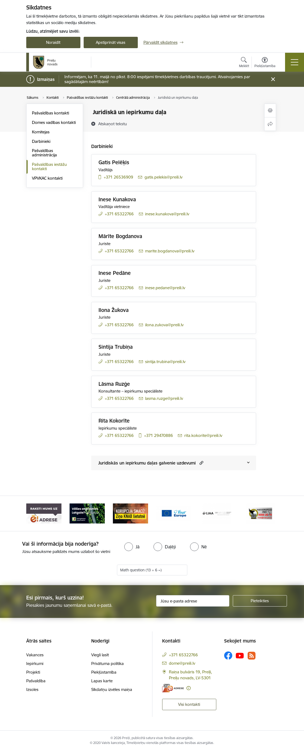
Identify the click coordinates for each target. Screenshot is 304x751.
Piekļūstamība (103, 672)
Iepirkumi (34, 663)
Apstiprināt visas (110, 42)
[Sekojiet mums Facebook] (228, 655)
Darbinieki (41, 141)
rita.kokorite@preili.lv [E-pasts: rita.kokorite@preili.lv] (203, 435)
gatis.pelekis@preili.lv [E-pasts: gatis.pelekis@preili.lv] (163, 177)
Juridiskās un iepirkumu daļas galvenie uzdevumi (147, 463)
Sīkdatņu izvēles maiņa (111, 689)
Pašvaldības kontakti (50, 113)
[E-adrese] (173, 688)
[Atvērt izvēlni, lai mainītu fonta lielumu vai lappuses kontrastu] (265, 63)
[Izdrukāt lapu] (270, 110)
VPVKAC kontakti (47, 178)
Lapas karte (102, 680)
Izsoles (32, 689)
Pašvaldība (35, 680)
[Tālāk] (269, 513)
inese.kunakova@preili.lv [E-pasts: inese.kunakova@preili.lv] (167, 213)
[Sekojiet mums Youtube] (240, 655)
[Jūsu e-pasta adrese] (192, 601)
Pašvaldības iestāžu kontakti (49, 166)
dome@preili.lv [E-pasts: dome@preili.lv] (182, 663)
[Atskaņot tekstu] (112, 123)
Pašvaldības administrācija (44, 152)
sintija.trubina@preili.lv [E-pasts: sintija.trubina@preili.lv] (165, 361)
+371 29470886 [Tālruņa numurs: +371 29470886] (158, 435)
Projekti (33, 672)
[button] (200, 462)
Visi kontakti (189, 704)
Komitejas (41, 131)
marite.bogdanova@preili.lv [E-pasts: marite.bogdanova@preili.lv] (169, 250)
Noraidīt (53, 42)
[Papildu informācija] (189, 688)
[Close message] (272, 79)
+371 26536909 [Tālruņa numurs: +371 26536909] (118, 177)
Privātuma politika (107, 663)
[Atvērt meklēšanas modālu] (244, 63)
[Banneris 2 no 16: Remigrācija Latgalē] (87, 513)
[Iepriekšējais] (35, 513)
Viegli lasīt (100, 654)
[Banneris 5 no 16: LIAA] (216, 513)
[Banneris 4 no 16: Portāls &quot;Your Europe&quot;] (173, 513)
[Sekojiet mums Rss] (251, 656)
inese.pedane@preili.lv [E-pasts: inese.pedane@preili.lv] (165, 287)
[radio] (131, 546)
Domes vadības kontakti (54, 122)
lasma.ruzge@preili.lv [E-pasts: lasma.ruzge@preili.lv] (164, 398)
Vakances (35, 654)
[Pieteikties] (260, 601)
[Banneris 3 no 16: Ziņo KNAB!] (130, 513)
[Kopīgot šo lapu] (270, 124)
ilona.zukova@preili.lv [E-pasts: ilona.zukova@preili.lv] (164, 324)
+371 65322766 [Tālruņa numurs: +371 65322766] (119, 213)
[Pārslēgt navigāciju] (294, 62)
